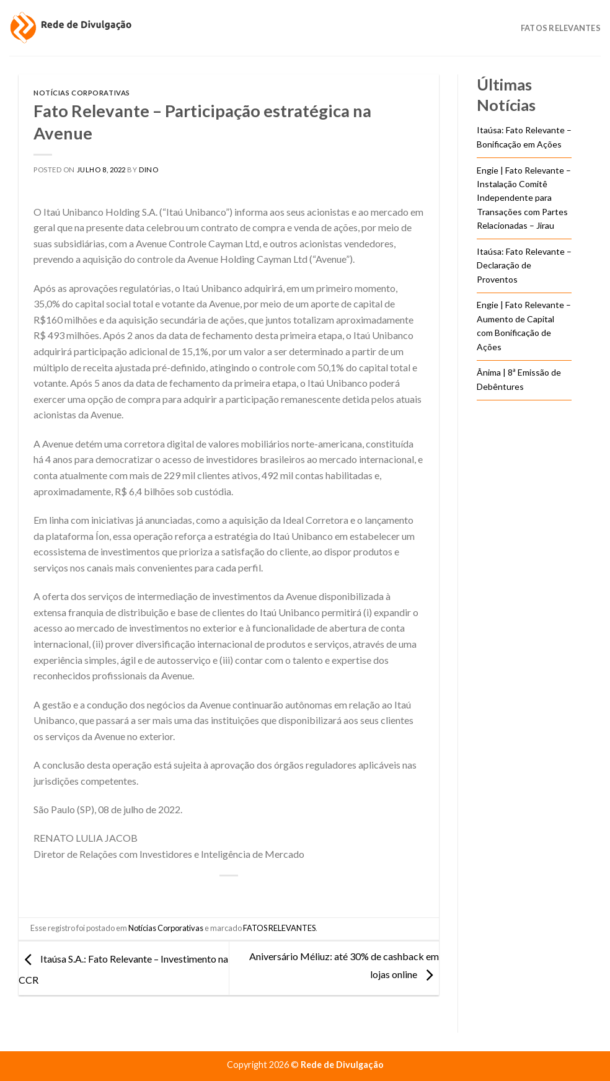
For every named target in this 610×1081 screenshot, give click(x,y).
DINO (148, 169)
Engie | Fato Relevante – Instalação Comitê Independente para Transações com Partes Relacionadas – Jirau (524, 198)
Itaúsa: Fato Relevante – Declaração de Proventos (524, 265)
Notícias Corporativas (81, 93)
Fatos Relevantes (561, 28)
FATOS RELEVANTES (279, 928)
